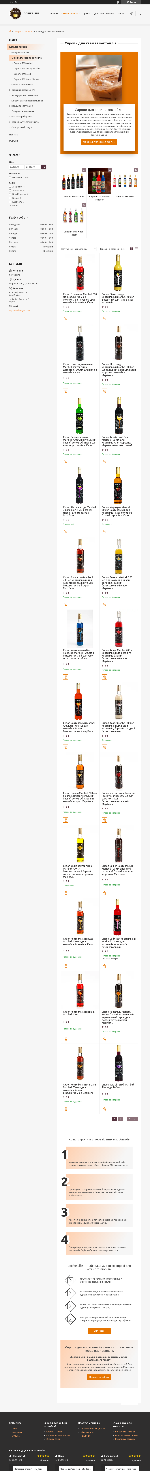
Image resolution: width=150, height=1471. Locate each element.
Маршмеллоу (87, 1432)
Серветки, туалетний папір (25, 122)
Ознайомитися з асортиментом (99, 142)
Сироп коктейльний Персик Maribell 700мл (78, 1013)
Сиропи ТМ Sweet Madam (73, 233)
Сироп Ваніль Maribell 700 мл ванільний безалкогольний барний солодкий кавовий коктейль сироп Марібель (80, 797)
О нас (14, 1428)
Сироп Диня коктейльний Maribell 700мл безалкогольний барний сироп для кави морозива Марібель (78, 871)
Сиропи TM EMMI (125, 196)
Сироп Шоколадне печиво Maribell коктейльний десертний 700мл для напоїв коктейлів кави (80, 368)
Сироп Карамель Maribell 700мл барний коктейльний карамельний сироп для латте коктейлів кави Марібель (118, 1017)
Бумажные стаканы (125, 1431)
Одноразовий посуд (21, 127)
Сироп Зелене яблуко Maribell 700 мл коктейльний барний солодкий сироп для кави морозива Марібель (79, 441)
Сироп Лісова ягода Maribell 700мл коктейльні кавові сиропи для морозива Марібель (79, 511)
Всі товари (99, 1331)
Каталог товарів (70, 13)
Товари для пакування (22, 111)
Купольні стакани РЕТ (22, 84)
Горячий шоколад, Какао (93, 1428)
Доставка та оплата (104, 13)
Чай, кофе (85, 1436)
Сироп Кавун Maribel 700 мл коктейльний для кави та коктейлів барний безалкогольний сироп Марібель (118, 656)
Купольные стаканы (125, 1439)
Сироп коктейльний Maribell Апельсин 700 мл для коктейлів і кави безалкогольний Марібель (79, 727)
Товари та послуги (22, 31)
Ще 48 (15, 205)
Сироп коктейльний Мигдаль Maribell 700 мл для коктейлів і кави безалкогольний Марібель (79, 1088)
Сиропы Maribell (54, 1431)
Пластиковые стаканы (126, 1435)
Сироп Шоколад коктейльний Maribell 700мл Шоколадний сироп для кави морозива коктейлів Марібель (119, 370)
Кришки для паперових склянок (27, 100)
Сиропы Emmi (53, 1439)
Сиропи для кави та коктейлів (26, 58)
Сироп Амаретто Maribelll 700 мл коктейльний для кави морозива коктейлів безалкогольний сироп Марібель (78, 583)
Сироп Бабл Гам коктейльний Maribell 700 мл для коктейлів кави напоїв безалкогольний (119, 942)
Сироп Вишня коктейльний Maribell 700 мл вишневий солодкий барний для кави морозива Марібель (117, 870)
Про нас (87, 13)
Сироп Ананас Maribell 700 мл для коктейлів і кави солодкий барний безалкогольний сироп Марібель (117, 583)
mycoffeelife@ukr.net (19, 310)
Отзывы (16, 1436)
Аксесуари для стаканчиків (25, 95)
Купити (65, 318)
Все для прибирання (21, 116)
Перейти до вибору (99, 1377)
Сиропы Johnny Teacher (58, 1435)
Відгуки (13, 140)
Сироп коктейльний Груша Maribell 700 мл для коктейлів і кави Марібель (78, 941)
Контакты (17, 1432)
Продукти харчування (22, 106)
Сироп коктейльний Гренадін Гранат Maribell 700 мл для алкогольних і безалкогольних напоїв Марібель (118, 798)
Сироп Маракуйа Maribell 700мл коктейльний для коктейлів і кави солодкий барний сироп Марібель (117, 511)
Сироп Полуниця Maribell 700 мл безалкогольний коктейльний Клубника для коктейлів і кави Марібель (80, 298)
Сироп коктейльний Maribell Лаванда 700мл (118, 1086)
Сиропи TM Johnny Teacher (99, 198)
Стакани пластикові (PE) (23, 90)
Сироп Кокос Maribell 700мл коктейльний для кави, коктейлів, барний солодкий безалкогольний (118, 727)
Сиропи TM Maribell (73, 196)
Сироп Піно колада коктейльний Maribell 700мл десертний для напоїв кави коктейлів (118, 298)
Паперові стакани (20, 52)
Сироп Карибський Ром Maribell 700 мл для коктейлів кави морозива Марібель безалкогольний (117, 441)
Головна (54, 13)
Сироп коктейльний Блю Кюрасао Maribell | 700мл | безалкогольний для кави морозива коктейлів (78, 654)
